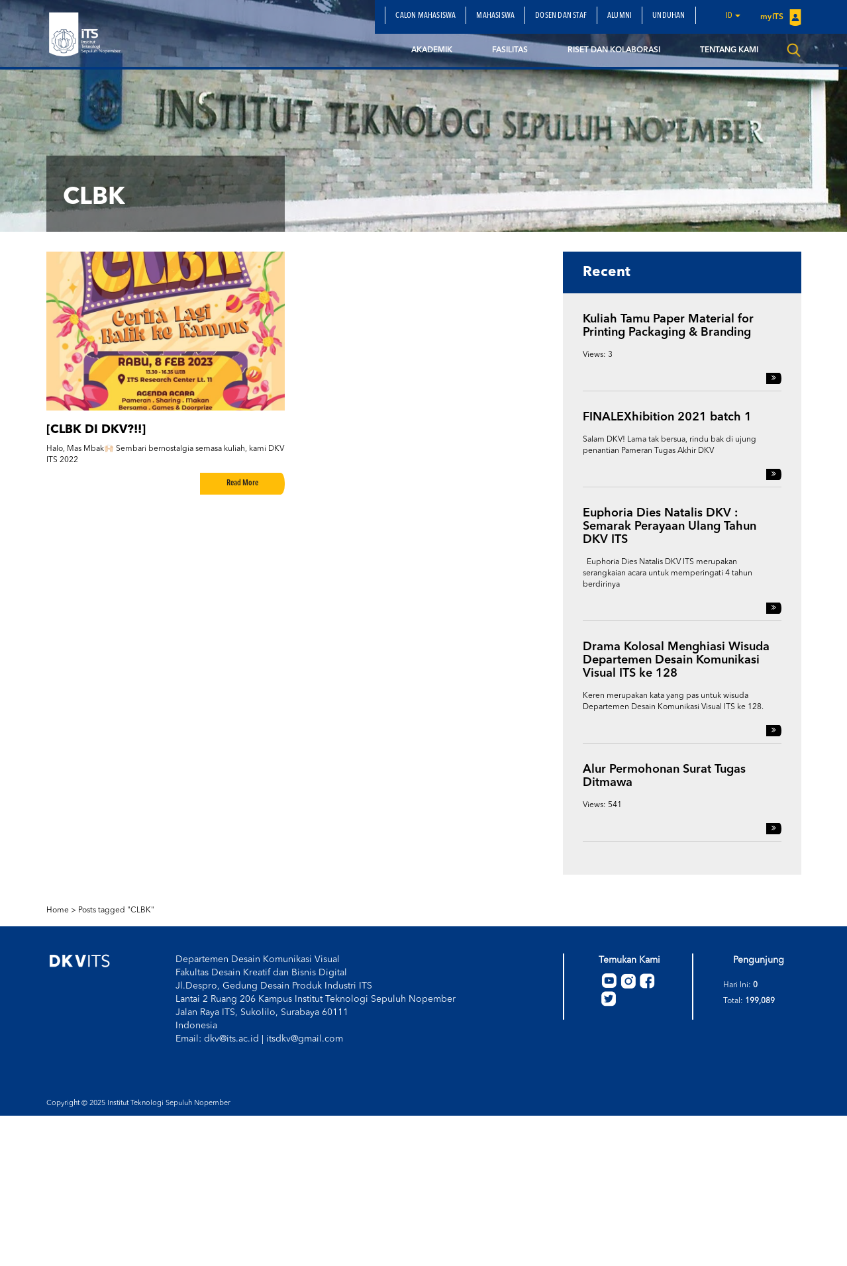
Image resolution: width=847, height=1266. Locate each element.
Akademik (431, 50)
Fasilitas (510, 50)
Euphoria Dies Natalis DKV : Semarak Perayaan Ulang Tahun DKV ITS (669, 526)
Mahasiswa (495, 16)
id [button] (733, 16)
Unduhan (668, 16)
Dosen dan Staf (561, 16)
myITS (780, 17)
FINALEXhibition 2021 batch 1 (667, 417)
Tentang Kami (729, 50)
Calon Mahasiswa (425, 16)
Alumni (619, 16)
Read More (242, 483)
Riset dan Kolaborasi (614, 50)
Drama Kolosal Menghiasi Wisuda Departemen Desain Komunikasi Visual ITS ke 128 (676, 660)
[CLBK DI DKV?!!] (96, 430)
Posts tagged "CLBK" (116, 910)
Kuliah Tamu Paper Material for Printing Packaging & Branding (668, 325)
